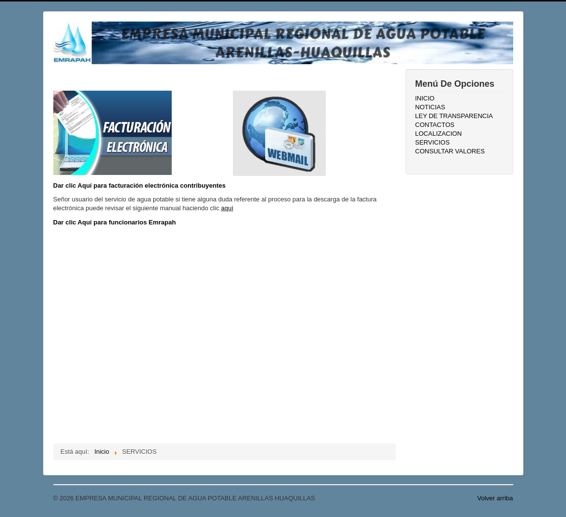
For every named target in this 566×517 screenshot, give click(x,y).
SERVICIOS (432, 142)
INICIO (425, 98)
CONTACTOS (434, 124)
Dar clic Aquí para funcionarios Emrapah (114, 222)
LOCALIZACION (438, 133)
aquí (227, 208)
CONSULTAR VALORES (450, 151)
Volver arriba (495, 498)
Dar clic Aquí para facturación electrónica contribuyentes (139, 185)
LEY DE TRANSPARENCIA (454, 116)
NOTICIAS (430, 107)
